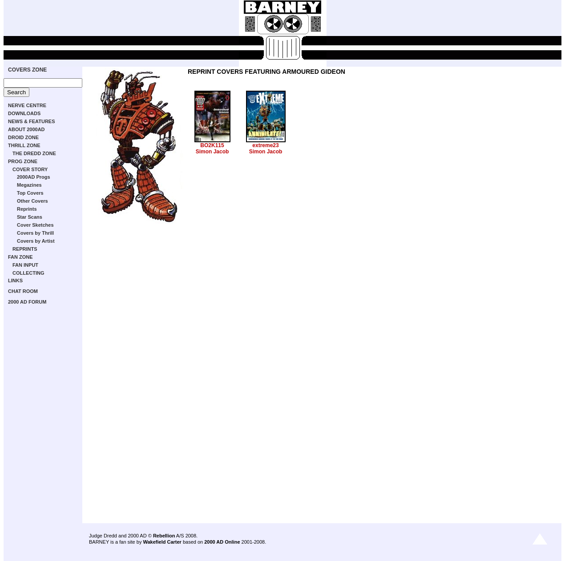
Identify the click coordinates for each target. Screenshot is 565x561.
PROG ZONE (22, 161)
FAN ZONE (20, 257)
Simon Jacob (212, 151)
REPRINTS (24, 249)
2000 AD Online (222, 542)
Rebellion (164, 535)
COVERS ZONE (27, 70)
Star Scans (29, 217)
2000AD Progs (33, 177)
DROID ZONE (23, 137)
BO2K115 (212, 145)
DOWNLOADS (24, 113)
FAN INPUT (25, 265)
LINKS (15, 280)
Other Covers (32, 201)
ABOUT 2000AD (26, 129)
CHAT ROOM (23, 291)
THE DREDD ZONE (34, 153)
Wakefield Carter (162, 542)
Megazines (29, 185)
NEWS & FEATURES (31, 121)
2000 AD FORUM (27, 302)
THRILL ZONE (24, 145)
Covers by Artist (36, 241)
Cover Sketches (35, 225)
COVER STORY (30, 169)
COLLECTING (28, 273)
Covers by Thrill (35, 233)
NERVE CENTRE (27, 105)
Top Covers (30, 193)
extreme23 (265, 145)
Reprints (27, 209)
